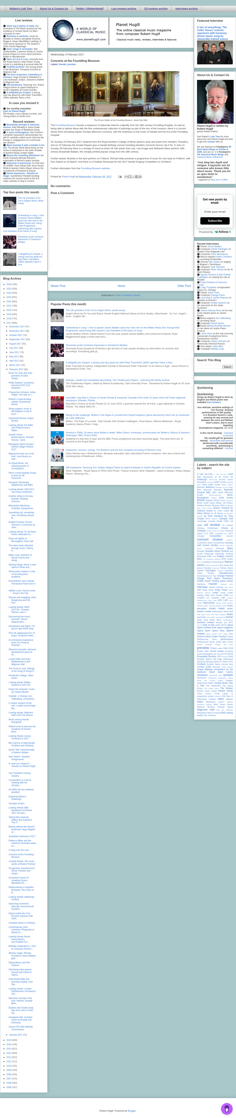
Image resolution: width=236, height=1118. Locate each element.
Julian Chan (213, 292)
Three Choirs (204, 693)
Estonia (217, 559)
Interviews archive (186, 8)
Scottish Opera (213, 664)
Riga (219, 654)
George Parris (218, 295)
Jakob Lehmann (219, 341)
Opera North (203, 630)
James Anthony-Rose (210, 310)
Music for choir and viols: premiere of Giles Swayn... (21, 376)
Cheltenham (212, 528)
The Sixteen (226, 688)
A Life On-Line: (220, 474)
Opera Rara (218, 630)
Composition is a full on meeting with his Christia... (20, 783)
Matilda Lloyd (217, 349)
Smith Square (227, 667)
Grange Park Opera (208, 578)
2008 (9, 1074)
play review (227, 642)
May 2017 (14, 356)
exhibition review (210, 562)
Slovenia (216, 667)
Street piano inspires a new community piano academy (22, 574)
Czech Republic (226, 545)
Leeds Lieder (226, 593)
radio (220, 648)
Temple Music (221, 683)
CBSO (226, 521)
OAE (205, 625)
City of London (218, 531)
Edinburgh (209, 554)
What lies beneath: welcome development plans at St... (22, 652)
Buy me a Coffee (219, 179)
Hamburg (201, 584)
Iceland (223, 584)
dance (199, 548)
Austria (223, 482)
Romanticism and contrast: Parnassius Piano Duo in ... (22, 584)
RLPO (223, 654)
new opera (201, 614)
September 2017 (17, 339)
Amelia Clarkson (218, 303)
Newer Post (58, 285)
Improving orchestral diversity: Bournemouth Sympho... (21, 906)
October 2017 (16, 335)
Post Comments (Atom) (128, 295)
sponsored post (215, 675)
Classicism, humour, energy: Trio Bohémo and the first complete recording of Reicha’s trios (113, 450)
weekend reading (204, 704)
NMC (213, 617)
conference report (205, 543)
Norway (219, 622)
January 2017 (16, 1035)
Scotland (201, 664)
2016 (9, 1040)
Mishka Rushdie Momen (219, 326)
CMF (211, 533)
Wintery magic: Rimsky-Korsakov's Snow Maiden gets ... (22, 956)
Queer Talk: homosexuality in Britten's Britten (21, 751)
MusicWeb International (221, 440)
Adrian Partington (219, 249)
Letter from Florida (213, 595)
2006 (9, 1083)
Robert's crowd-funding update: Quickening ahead (20, 402)
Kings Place (221, 590)
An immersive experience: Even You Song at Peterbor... (21, 643)
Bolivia (214, 498)
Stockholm (201, 678)
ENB (214, 556)
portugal (208, 644)
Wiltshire (229, 710)
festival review (210, 565)
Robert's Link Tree (21, 8)
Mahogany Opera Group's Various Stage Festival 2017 (21, 447)
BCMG (200, 495)
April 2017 (14, 361)
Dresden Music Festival (217, 551)
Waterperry (211, 702)
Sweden (229, 680)
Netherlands (217, 611)
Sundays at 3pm (17, 803)
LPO (220, 600)
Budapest (229, 506)
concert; (230, 540)
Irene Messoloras (219, 254)
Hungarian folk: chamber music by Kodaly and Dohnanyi (21, 1020)
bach (199, 485)
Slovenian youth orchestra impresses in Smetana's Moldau (97, 345)
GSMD (200, 581)
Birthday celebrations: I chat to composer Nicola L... (22, 947)
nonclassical (220, 617)
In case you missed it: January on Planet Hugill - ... (22, 766)
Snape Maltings (205, 669)
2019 (9, 314)
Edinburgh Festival (224, 554)
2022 (9, 301)
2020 (9, 310)
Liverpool (215, 598)
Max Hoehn (214, 262)
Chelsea (200, 528)
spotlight (228, 674)
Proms (213, 648)
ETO (224, 559)
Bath (199, 490)
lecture (207, 593)
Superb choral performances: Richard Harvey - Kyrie (21, 437)
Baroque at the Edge (224, 487)
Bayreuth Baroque (213, 490)
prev (231, 644)
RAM (225, 648)
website (230, 702)
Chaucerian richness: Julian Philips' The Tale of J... (22, 393)
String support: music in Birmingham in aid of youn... (20, 411)
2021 (9, 305)
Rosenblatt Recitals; (207, 656)
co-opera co (220, 533)
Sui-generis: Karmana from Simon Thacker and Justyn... (22, 871)
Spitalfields (202, 675)
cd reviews (227, 525)
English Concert (225, 556)
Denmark (220, 548)
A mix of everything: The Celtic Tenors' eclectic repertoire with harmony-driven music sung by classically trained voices (212, 33)
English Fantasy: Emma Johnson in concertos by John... (22, 525)
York (205, 715)
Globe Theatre (205, 573)
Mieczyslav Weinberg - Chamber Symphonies (21, 506)
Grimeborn (227, 578)
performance (227, 639)
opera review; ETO (214, 634)
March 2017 (15, 365)
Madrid (199, 603)
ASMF (217, 482)
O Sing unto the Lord (19, 850)
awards (230, 482)
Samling (209, 661)
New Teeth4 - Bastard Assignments (19, 758)
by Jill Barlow (217, 513)
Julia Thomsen (218, 267)
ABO (199, 477)
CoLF (230, 533)
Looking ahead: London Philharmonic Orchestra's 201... (22, 991)
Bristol (217, 500)
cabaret (214, 519)
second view (227, 664)
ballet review (214, 484)
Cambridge (202, 521)
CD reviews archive (156, 8)
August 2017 (15, 343)
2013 (9, 1053)
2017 (9, 323)
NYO (231, 622)
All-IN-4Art (213, 480)
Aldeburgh (202, 479)
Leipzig (200, 595)
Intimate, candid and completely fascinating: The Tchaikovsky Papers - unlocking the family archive (117, 380)
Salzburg (201, 661)
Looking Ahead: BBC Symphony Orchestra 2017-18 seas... (20, 810)
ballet (204, 484)
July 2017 (14, 348)
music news (216, 608)
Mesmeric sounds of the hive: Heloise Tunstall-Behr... (21, 1001)
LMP (223, 598)
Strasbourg (212, 678)
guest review (226, 581)
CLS (206, 533)
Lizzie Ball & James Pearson (214, 297)
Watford (221, 702)
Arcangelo (201, 482)
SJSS (208, 667)
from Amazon (214, 402)
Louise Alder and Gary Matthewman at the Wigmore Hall (19, 662)
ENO (199, 559)
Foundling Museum (65, 125)
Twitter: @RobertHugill (90, 8)
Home (121, 285)
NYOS (199, 625)
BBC (208, 492)
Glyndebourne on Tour (207, 576)
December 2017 (17, 326)
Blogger (132, 1110)
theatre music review (207, 691)
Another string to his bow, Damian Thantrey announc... (21, 499)
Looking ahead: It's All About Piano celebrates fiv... (22, 533)
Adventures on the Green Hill (218, 477)
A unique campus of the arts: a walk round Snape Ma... (22, 706)
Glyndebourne (226, 573)
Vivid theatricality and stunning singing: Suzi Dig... (21, 982)
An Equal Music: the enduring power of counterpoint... (19, 466)
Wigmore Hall (205, 709)
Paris (214, 639)
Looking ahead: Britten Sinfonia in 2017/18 (20, 683)
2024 (9, 293)
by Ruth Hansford (213, 516)
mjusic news (221, 603)
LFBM (225, 595)
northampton (228, 620)
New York (210, 614)
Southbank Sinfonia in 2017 (22, 836)
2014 (9, 1048)
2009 (9, 1070)
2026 (9, 284)
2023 (9, 297)
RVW (230, 656)
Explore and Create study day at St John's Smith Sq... (21, 1010)
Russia (225, 657)
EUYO (199, 562)
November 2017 (17, 331)
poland (199, 644)
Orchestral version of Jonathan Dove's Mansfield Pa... (19, 880)
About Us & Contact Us (54, 8)
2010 (9, 1066)
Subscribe (215, 220)
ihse (231, 584)
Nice (208, 617)
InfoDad (229, 448)
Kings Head (207, 590)
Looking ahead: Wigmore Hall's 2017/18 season (21, 713)
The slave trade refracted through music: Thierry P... (21, 548)
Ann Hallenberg (223, 318)
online (217, 625)
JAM (199, 590)
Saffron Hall (210, 659)
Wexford (200, 707)
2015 (9, 1044)
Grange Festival (225, 576)
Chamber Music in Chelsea (22, 923)
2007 (9, 1078)
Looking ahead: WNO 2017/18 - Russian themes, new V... (19, 610)
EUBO (230, 559)
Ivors (231, 587)
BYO (208, 518)
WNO (223, 713)
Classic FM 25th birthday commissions (21, 1028)
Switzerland (202, 683)
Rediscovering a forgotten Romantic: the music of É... (21, 890)
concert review (210, 539)
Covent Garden (210, 545)
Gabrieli (200, 570)
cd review (212, 525)
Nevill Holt (228, 611)
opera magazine (225, 627)
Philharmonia (203, 642)
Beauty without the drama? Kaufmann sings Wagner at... (22, 829)
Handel (62, 64)
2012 (9, 1057)
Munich (230, 603)
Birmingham (203, 497)
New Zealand (220, 614)
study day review (206, 681)
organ (225, 634)
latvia (231, 590)
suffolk (220, 681)
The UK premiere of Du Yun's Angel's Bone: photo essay (95, 310)
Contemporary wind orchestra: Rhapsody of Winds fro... (21, 930)
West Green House (223, 704)
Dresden (201, 551)
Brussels (216, 505)
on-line (211, 625)
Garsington (210, 570)
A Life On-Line (204, 474)
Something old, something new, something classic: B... (21, 515)
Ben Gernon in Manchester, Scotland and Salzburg (22, 744)
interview (202, 587)
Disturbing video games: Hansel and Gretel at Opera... (20, 972)
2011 (9, 1061)
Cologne (200, 536)
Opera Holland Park (206, 627)
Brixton (208, 505)
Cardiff (219, 521)
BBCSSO (229, 492)
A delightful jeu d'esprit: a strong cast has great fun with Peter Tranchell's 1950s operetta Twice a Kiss (119, 362)
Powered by (215, 231)
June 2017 (14, 352)
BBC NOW (218, 492)
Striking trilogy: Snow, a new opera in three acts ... (22, 566)
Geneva (220, 571)
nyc (225, 622)
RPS (220, 656)
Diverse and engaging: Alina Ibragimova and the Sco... (22, 600)
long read (212, 600)
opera (230, 625)
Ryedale (200, 659)
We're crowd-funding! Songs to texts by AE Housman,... (22, 475)
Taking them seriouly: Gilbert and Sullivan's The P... (20, 820)
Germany (229, 570)
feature (221, 562)
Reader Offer (203, 651)
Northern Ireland (205, 622)
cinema (209, 531)
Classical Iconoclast (228, 434)
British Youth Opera (206, 503)
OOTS (224, 625)
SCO (231, 661)
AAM (230, 474)
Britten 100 (221, 503)
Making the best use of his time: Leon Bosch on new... (21, 456)
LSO (225, 600)
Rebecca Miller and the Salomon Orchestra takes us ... (22, 843)
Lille (207, 598)
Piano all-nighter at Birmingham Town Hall (21, 539)
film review (224, 565)
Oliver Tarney (217, 269)
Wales (200, 702)
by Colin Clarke (221, 511)
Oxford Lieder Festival (215, 636)
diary (230, 548)
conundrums (218, 543)
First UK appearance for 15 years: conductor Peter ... (22, 634)
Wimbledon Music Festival (208, 713)
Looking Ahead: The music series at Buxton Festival (22, 862)
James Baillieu (215, 246)
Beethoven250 (215, 495)
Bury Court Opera (204, 508)
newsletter (201, 617)
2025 (9, 288)
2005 (9, 1087)
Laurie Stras (206, 333)
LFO (231, 595)
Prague (218, 644)
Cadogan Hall (226, 518)
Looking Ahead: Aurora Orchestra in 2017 (20, 737)
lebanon (200, 593)
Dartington (209, 548)
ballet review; (227, 485)
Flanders (208, 568)
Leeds (215, 592)
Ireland (212, 587)
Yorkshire (212, 715)
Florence (215, 568)
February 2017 (16, 369)
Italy (226, 587)
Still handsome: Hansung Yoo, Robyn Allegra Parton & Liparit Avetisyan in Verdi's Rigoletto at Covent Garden (123, 467)
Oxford (200, 636)
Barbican (210, 487)
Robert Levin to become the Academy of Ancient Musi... (22, 729)
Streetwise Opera (225, 678)
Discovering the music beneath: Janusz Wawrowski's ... (19, 619)
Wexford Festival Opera (220, 707)
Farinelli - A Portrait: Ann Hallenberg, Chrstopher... (22, 697)
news (230, 614)
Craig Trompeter (208, 287)
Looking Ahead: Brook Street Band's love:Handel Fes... (19, 939)
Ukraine (218, 696)
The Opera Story (211, 688)
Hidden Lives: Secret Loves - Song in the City (22, 591)
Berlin (230, 495)
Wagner (229, 699)
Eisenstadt (201, 556)
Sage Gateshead (225, 659)
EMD (209, 556)
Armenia (210, 482)
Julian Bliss (217, 346)
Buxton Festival (221, 508)
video (221, 698)
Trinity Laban (221, 693)
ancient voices (226, 479)
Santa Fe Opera (220, 661)
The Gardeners (213, 686)
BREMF (201, 500)
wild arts (220, 710)
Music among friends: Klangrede (19, 720)
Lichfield (200, 598)
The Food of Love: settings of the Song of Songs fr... (22, 669)
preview (72, 64)
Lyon (231, 600)
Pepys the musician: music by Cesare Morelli (22, 690)
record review (217, 651)
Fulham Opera (226, 568)
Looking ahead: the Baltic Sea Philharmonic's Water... (21, 428)
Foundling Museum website (95, 168)
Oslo (231, 634)
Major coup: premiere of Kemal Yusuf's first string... (20, 558)
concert (229, 536)
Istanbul (219, 587)
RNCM (230, 654)
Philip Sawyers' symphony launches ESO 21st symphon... (21, 385)
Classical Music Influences (210, 157)
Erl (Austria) (208, 559)
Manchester (209, 603)
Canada (211, 521)
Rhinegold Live (209, 654)
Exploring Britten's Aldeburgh (17, 797)
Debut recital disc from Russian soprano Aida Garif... (21, 916)
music (224, 606)
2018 (9, 318)
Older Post (184, 285)
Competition (215, 536)
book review (226, 497)
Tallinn (211, 683)
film (217, 565)
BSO (222, 505)
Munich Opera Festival (206, 606)
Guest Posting (212, 581)
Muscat (218, 606)
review (200, 654)
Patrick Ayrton (217, 323)
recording (229, 651)
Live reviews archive (123, 8)
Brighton (209, 500)
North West (215, 620)
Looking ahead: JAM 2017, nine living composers (22, 490)
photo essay (215, 642)
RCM (230, 648)
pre (225, 644)
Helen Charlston (224, 256)
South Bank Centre (221, 672)
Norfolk (229, 617)
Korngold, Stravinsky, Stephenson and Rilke (21, 483)
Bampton (201, 487)
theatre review (225, 691)
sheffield (200, 667)
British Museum (226, 500)
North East (202, 620)
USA (224, 696)
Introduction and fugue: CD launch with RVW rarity (22, 627)
